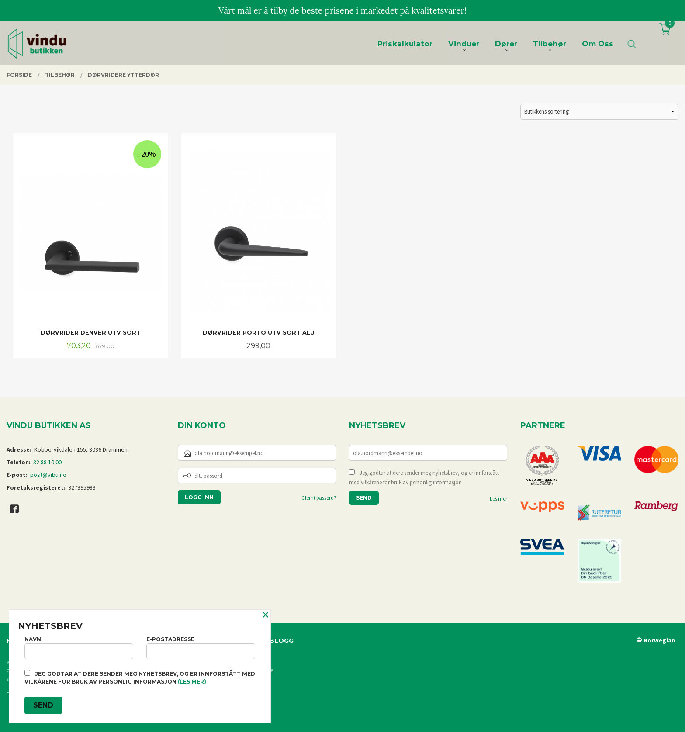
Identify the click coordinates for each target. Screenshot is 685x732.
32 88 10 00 (47, 462)
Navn (78, 647)
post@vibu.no (48, 475)
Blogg (282, 641)
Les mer (498, 498)
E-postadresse (200, 647)
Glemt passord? (318, 497)
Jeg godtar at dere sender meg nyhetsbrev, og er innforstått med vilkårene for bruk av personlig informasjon (424, 477)
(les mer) (192, 681)
